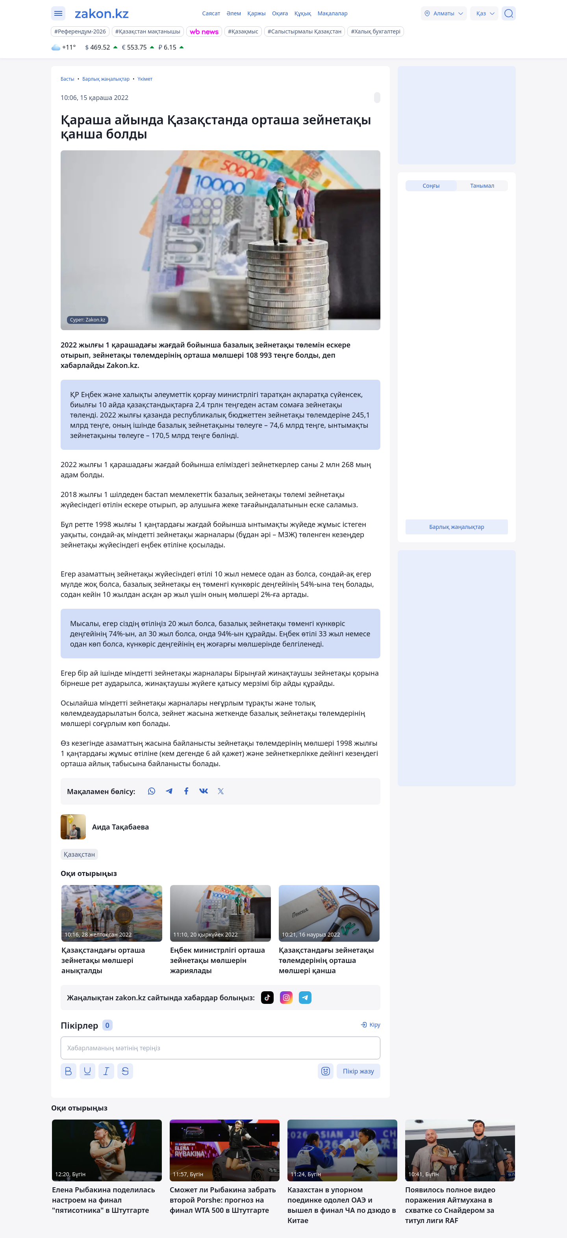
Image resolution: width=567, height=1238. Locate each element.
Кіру (374, 1024)
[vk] (203, 791)
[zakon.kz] (102, 13)
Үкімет (144, 79)
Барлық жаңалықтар (106, 79)
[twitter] (221, 791)
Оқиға (280, 13)
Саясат (211, 13)
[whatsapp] (152, 791)
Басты (67, 79)
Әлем (233, 13)
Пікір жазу (358, 1071)
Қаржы (256, 13)
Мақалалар (332, 13)
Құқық (303, 13)
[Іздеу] (509, 13)
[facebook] (186, 791)
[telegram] (169, 791)
